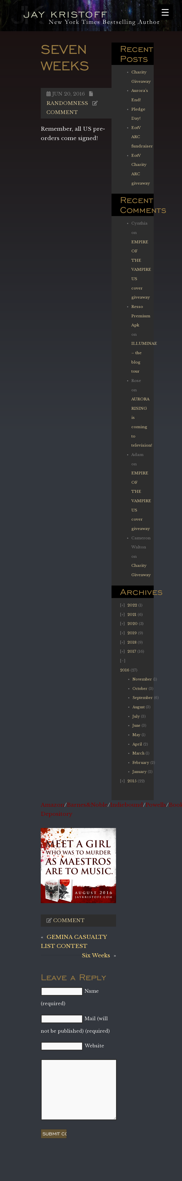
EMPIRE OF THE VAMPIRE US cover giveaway (141, 270)
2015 (131, 781)
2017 (131, 651)
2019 (132, 633)
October (139, 688)
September (142, 698)
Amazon (52, 804)
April (137, 744)
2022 (132, 605)
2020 (132, 623)
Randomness (67, 103)
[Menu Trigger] (165, 12)
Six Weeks (96, 955)
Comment (62, 112)
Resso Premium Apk (140, 316)
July (136, 716)
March (138, 753)
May (136, 735)
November (142, 679)
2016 (124, 670)
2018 (131, 642)
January (139, 772)
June (136, 725)
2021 (131, 614)
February (140, 762)
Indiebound (126, 804)
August (138, 707)
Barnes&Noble (87, 804)
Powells (155, 804)
